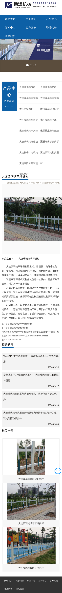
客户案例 (31, 27)
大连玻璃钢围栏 (27, 87)
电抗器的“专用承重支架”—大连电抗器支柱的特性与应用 (31, 359)
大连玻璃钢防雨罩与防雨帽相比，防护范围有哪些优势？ (30, 397)
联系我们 (10, 36)
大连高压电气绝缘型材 (49, 133)
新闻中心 (10, 27)
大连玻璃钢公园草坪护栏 (31, 568)
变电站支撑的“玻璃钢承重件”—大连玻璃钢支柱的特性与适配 (31, 378)
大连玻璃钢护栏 (48, 87)
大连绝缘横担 (26, 109)
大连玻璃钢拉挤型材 (49, 154)
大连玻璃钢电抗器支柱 (28, 100)
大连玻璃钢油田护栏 (49, 111)
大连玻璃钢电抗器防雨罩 (49, 100)
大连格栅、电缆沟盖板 (28, 154)
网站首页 (10, 19)
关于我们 (31, 19)
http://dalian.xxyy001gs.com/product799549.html (28, 336)
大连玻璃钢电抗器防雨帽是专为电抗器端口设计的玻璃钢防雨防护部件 (30, 416)
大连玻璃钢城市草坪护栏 (31, 523)
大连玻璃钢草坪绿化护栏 (21, 324)
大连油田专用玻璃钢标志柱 (28, 165)
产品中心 (51, 19)
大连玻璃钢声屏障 (28, 131)
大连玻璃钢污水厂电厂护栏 (49, 122)
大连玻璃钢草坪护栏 (28, 122)
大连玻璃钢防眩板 (28, 141)
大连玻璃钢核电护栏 (19, 328)
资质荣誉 (51, 27)
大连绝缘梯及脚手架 (49, 143)
